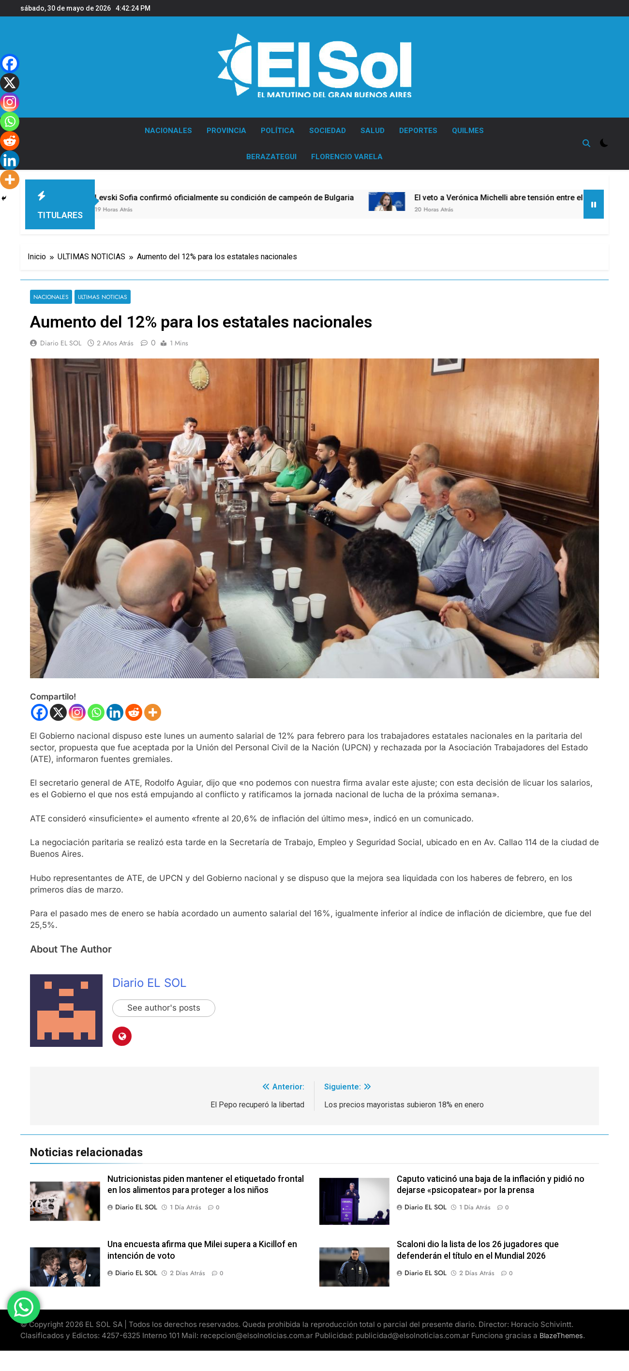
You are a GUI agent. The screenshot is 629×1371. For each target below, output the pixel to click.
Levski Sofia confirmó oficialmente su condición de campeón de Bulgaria (250, 197)
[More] (152, 712)
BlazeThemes (561, 1335)
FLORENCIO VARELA (347, 156)
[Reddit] (133, 712)
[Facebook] (39, 712)
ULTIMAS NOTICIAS (102, 297)
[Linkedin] (114, 712)
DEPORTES (418, 130)
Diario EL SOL (60, 343)
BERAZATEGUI (271, 156)
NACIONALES (168, 130)
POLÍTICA (278, 130)
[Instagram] (77, 712)
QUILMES (468, 130)
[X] (58, 712)
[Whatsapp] (96, 712)
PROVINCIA (226, 130)
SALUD (372, 130)
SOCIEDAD (327, 130)
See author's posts (163, 1008)
